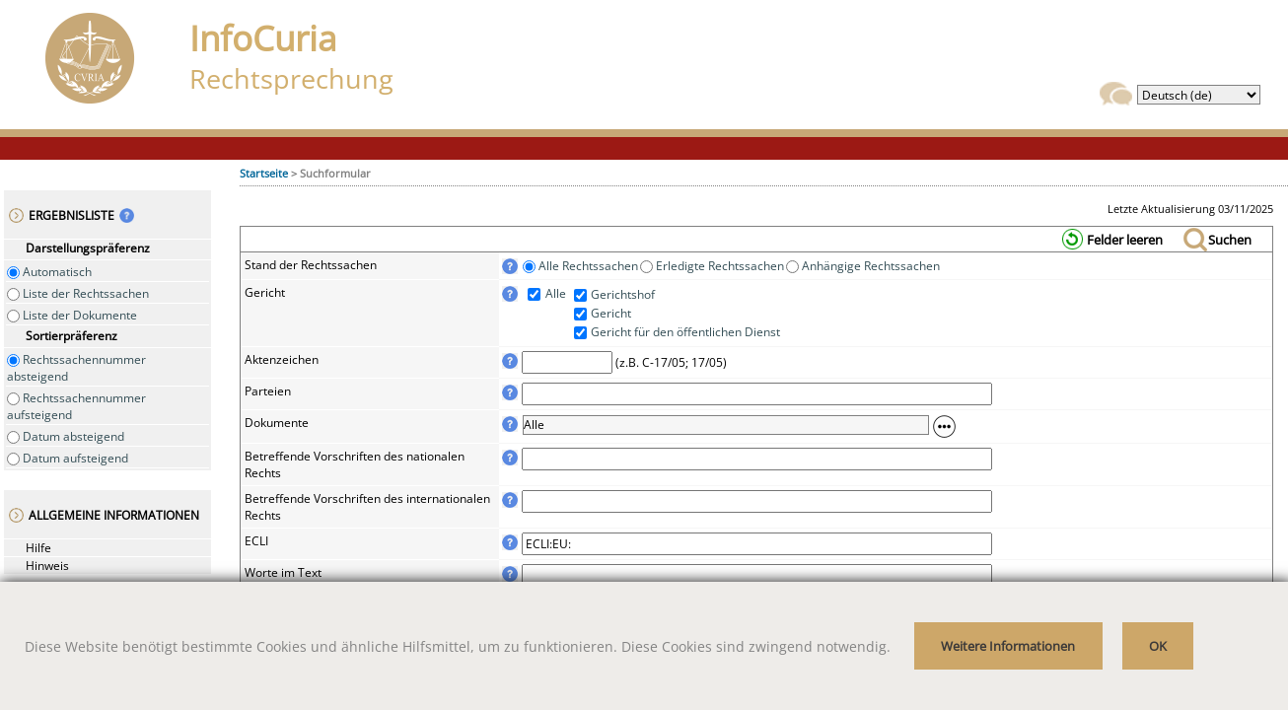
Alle (554, 293)
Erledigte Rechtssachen (718, 265)
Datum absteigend (72, 436)
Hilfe (38, 547)
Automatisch (56, 271)
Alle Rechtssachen (587, 265)
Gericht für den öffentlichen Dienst (685, 331)
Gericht (611, 313)
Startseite (264, 173)
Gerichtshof (623, 294)
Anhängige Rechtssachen (869, 265)
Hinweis (47, 565)
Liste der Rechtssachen (84, 293)
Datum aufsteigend (74, 458)
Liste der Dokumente (78, 315)
